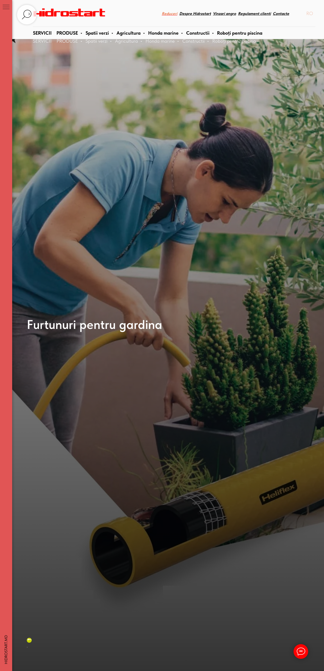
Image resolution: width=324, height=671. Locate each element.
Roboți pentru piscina (234, 41)
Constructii (194, 41)
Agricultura (127, 41)
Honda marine (160, 41)
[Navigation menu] (6, 7)
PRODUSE (68, 41)
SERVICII (42, 41)
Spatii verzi (97, 41)
